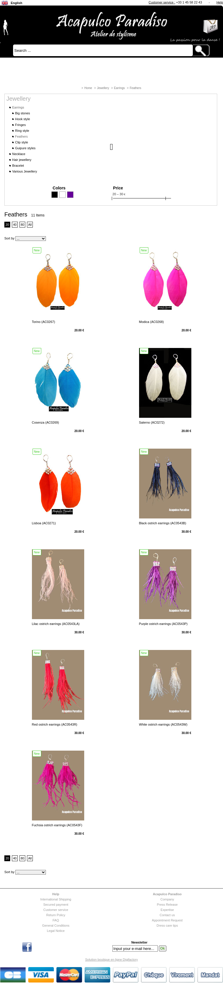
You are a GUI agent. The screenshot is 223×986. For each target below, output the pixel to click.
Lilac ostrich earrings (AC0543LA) (56, 624)
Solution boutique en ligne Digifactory (111, 959)
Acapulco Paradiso (167, 894)
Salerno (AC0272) (152, 422)
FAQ (56, 920)
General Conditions (55, 925)
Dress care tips (167, 925)
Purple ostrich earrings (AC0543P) (163, 624)
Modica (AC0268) (151, 322)
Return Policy (55, 915)
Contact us (167, 915)
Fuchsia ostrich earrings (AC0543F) (57, 825)
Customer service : (162, 2)
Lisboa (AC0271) (44, 523)
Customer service (55, 910)
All (30, 224)
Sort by (9, 238)
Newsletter (139, 942)
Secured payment (55, 904)
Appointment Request (167, 920)
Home (88, 88)
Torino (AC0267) (43, 322)
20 (7, 224)
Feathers (135, 88)
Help (219, 2)
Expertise (167, 910)
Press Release (167, 904)
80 (22, 224)
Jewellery (103, 88)
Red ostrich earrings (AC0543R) (55, 724)
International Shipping (55, 899)
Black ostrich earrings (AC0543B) (162, 523)
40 (15, 224)
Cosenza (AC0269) (45, 422)
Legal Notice (55, 930)
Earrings (119, 88)
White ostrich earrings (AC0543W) (163, 724)
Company (167, 899)
